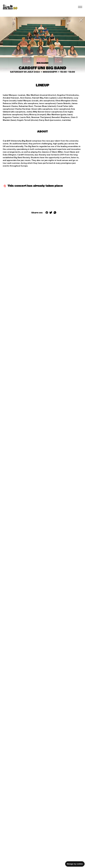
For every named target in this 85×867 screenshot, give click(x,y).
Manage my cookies (75, 864)
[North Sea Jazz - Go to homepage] (10, 6)
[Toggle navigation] (80, 7)
